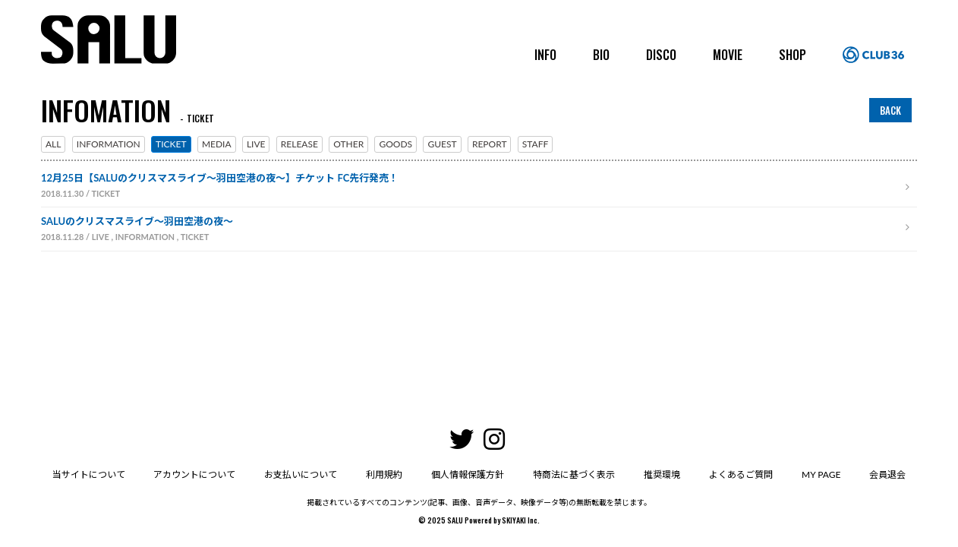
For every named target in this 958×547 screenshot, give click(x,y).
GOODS (395, 144)
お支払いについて (300, 375)
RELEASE (299, 144)
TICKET (171, 144)
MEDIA (217, 144)
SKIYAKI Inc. (521, 421)
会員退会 (888, 375)
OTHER (348, 144)
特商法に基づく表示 (574, 375)
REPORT (489, 144)
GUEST (441, 144)
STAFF (535, 144)
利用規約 (384, 375)
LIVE (256, 144)
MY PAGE (821, 375)
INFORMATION (108, 144)
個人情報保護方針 (467, 375)
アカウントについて (194, 375)
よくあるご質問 (741, 375)
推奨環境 (662, 375)
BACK (890, 110)
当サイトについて (88, 375)
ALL (53, 144)
